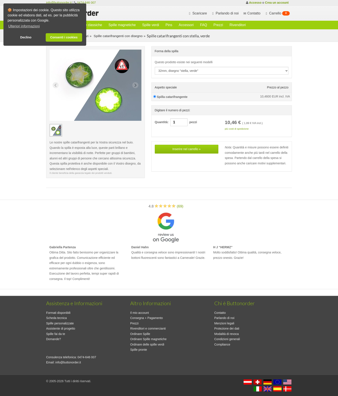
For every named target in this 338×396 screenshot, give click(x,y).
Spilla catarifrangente (170, 97)
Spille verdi (150, 25)
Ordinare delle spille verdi (147, 344)
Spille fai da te (55, 334)
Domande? (53, 339)
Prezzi (218, 25)
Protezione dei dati (226, 328)
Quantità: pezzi (176, 122)
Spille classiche (90, 25)
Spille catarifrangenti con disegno (117, 36)
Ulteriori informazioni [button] (24, 26)
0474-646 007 (86, 2)
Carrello (277, 13)
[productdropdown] (222, 71)
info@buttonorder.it (59, 2)
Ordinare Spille (140, 334)
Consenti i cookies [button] (64, 37)
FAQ (203, 25)
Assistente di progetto (60, 328)
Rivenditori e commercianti (148, 328)
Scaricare (197, 13)
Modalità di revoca (226, 334)
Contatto (220, 312)
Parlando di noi (225, 13)
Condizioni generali (227, 339)
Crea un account (277, 2)
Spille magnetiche (122, 25)
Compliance (222, 344)
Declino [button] (25, 37)
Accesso (255, 2)
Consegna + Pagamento (146, 318)
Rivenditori (238, 25)
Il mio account (139, 312)
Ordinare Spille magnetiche (148, 339)
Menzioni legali (224, 323)
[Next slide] (135, 85)
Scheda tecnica (56, 318)
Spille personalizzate (60, 323)
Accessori (186, 25)
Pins (169, 25)
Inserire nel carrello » (186, 149)
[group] (56, 130)
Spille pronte (138, 349)
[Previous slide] (56, 85)
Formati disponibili (58, 312)
